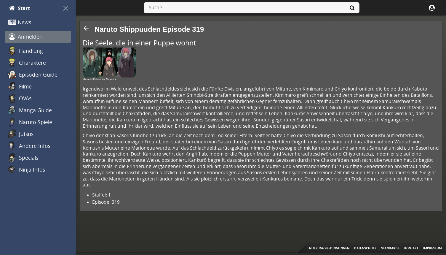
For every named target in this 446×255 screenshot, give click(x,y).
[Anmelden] (38, 37)
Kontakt (411, 248)
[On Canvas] (65, 8)
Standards (390, 248)
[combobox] (251, 7)
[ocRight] (432, 7)
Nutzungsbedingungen (329, 248)
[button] (86, 28)
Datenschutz (365, 248)
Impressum (432, 248)
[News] (38, 22)
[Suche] (352, 7)
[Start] (32, 8)
